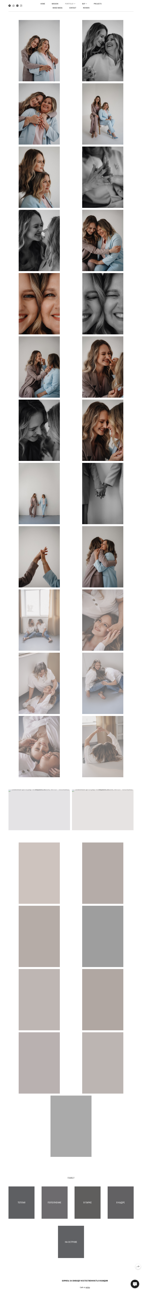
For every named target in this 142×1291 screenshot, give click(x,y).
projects (98, 4)
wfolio (88, 1289)
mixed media (57, 8)
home (42, 4)
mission (55, 4)
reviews (86, 8)
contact (72, 8)
